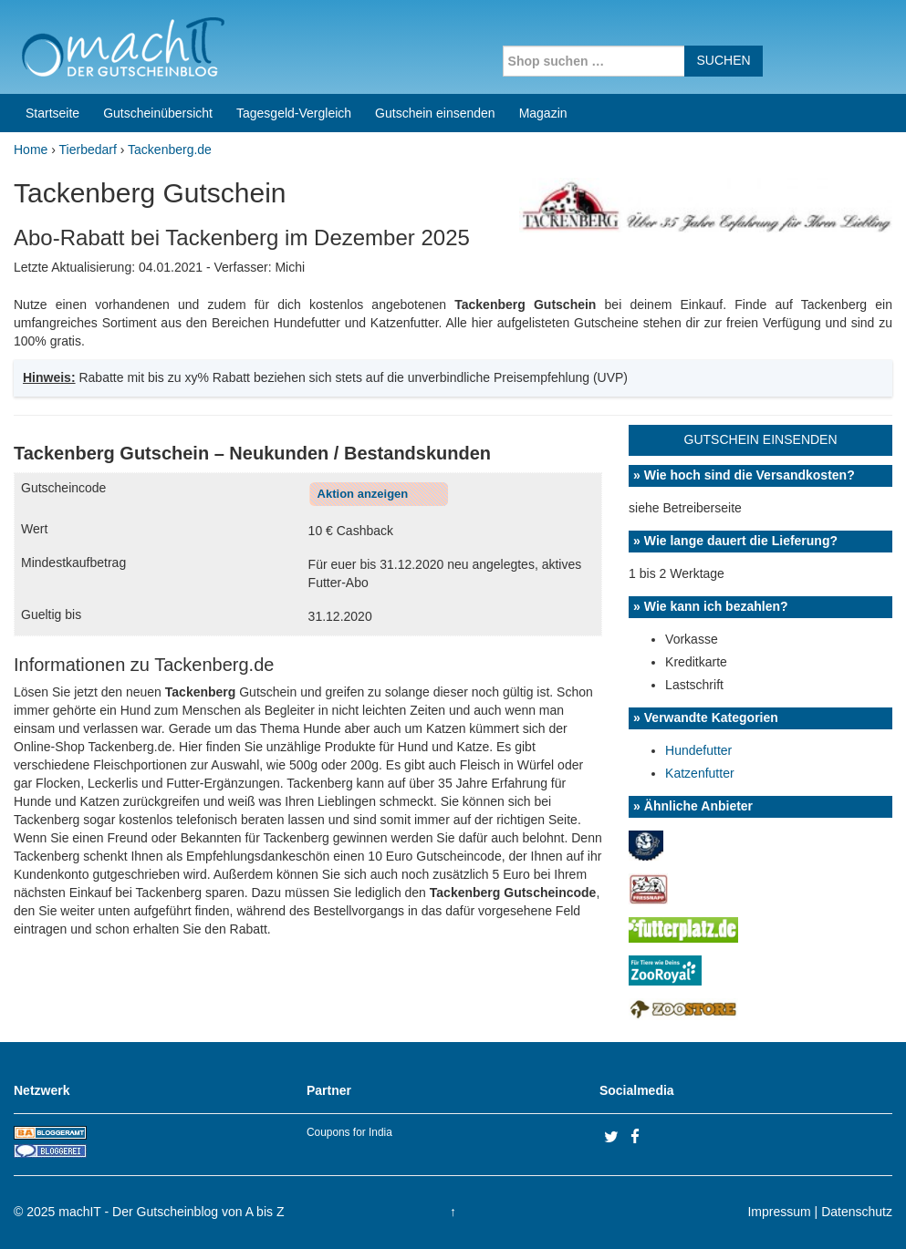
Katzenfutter (699, 773)
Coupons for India (349, 1132)
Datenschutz (856, 1211)
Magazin (543, 113)
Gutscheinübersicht (158, 113)
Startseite (52, 113)
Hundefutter (698, 750)
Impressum (778, 1211)
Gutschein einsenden (435, 113)
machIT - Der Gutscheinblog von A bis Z (171, 1211)
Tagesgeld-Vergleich (293, 113)
